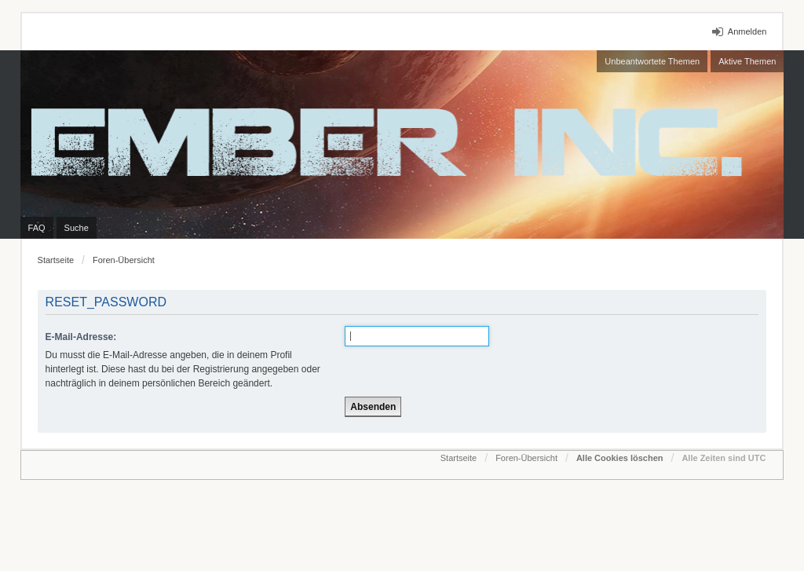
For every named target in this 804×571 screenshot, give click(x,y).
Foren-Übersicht (124, 260)
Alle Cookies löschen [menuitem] (619, 458)
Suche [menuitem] (76, 227)
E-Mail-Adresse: (81, 336)
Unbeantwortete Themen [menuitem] (652, 61)
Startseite (56, 260)
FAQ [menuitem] (37, 227)
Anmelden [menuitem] (747, 31)
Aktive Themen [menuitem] (747, 61)
